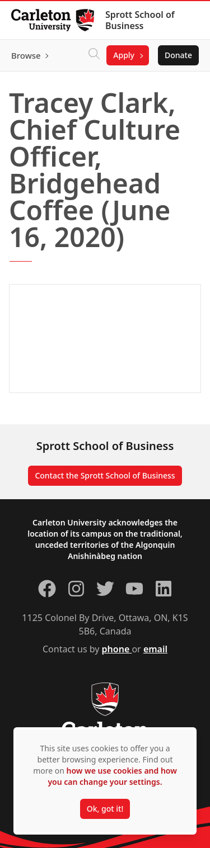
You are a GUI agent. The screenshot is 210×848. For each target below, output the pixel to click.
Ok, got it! (105, 808)
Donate (178, 55)
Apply (123, 55)
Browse (26, 55)
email (155, 649)
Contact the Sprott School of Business (105, 475)
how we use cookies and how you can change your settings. (112, 776)
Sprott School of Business (140, 20)
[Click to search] (94, 55)
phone (117, 649)
